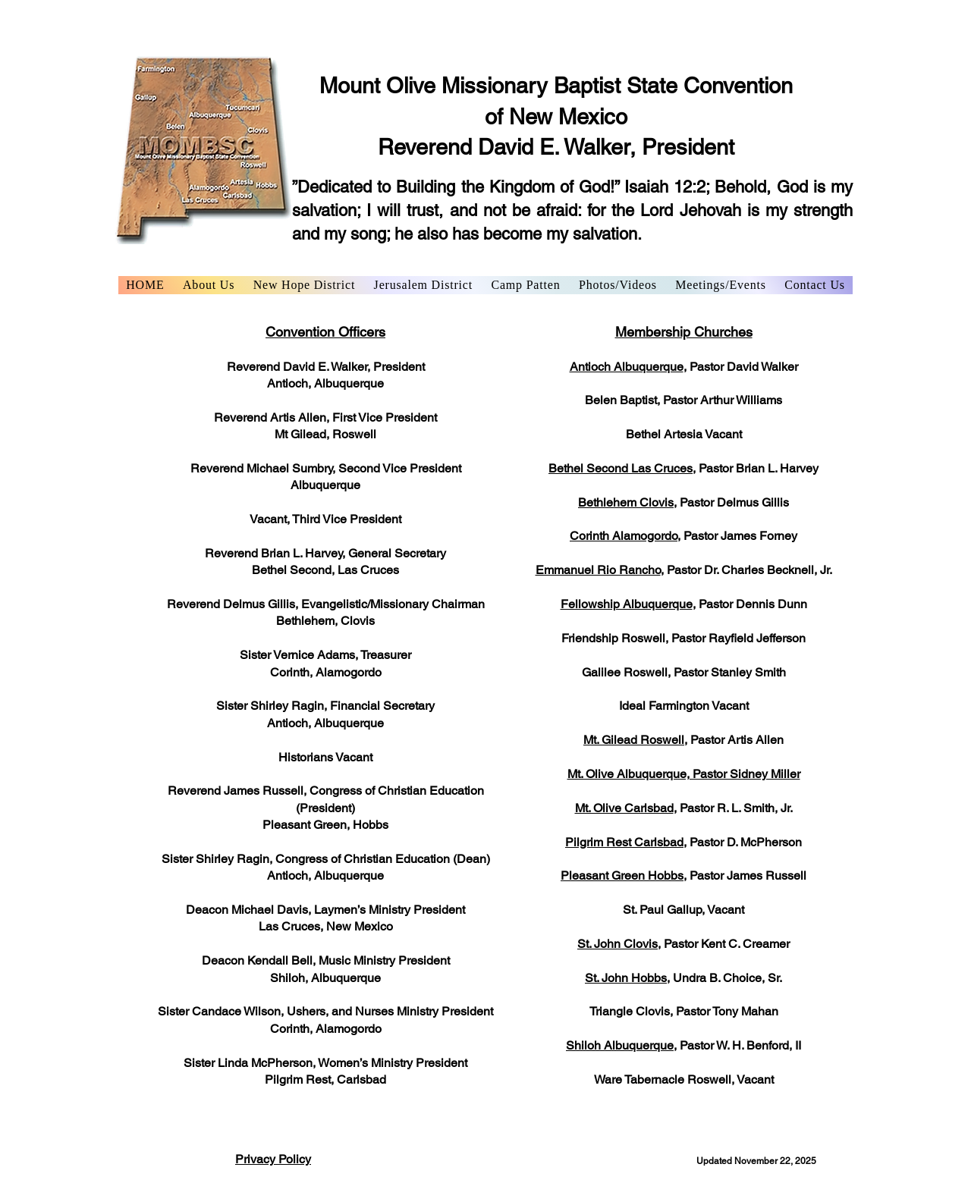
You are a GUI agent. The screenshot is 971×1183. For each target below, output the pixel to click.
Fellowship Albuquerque (627, 604)
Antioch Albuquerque (626, 366)
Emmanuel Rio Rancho (598, 570)
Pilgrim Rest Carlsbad (624, 842)
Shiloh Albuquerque (620, 1045)
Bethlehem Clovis (626, 502)
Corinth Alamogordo (623, 536)
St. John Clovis (617, 944)
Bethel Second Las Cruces (620, 468)
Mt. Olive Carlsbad (624, 808)
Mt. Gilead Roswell (633, 740)
